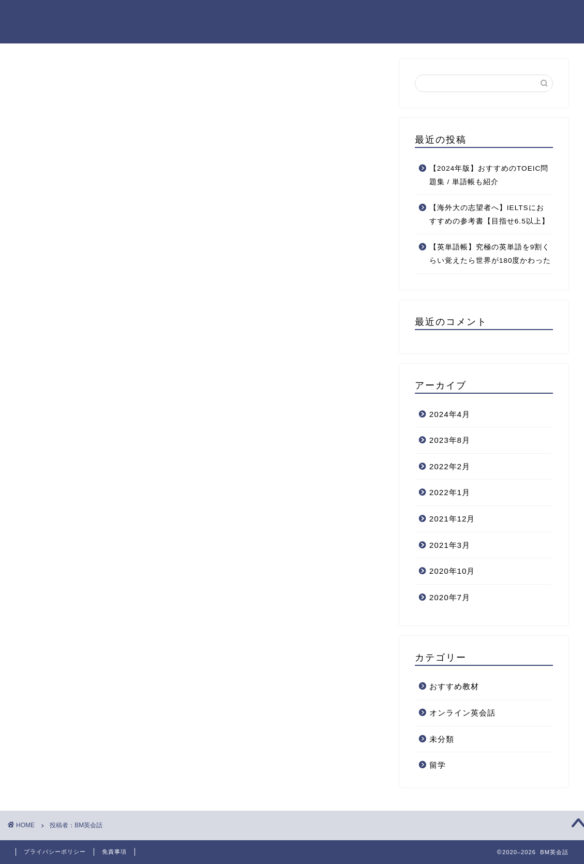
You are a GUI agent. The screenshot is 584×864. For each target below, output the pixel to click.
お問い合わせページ (528, 16)
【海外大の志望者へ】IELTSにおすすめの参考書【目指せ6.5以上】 (489, 214)
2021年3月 (449, 545)
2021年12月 (452, 518)
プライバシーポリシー (369, 16)
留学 (437, 765)
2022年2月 (449, 466)
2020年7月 (449, 597)
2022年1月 (449, 492)
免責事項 (114, 851)
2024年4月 (449, 414)
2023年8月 (449, 440)
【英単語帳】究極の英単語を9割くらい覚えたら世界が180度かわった (490, 253)
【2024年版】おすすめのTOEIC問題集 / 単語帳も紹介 (489, 175)
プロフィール (451, 16)
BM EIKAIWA (37, 22)
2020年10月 (452, 571)
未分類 (441, 739)
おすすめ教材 (454, 686)
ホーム (300, 16)
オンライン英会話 (462, 712)
